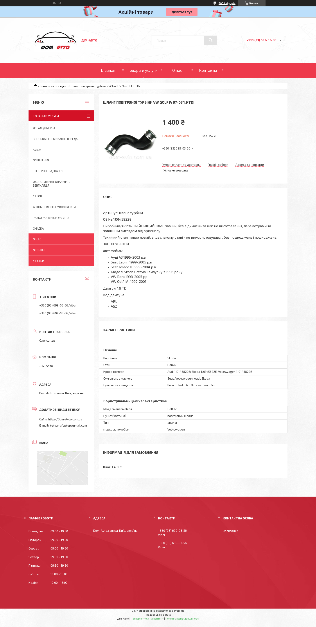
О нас (177, 70)
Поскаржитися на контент (147, 618)
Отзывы (39, 250)
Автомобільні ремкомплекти (54, 207)
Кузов (37, 149)
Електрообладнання (48, 171)
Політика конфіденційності (182, 618)
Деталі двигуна (44, 128)
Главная (108, 70)
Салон (37, 196)
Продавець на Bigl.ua (158, 614)
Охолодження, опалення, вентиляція (51, 183)
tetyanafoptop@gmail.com (68, 425)
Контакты (208, 70)
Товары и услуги (143, 70)
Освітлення (41, 160)
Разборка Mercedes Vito (51, 218)
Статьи (38, 261)
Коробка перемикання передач (56, 139)
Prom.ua (179, 610)
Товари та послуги (53, 86)
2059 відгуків (227, 3)
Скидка (38, 228)
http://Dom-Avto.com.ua (65, 419)
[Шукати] (210, 40)
